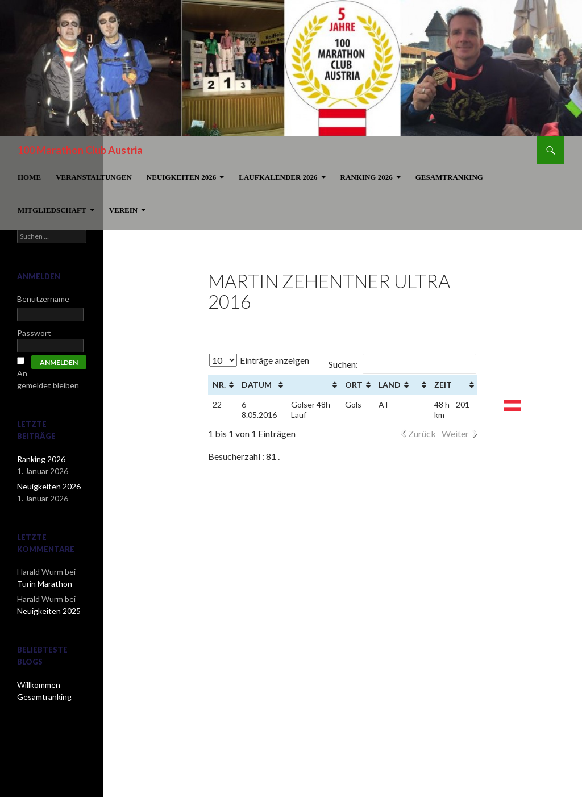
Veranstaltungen (94, 177)
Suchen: (402, 364)
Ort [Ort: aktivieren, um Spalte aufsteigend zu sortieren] (354, 384)
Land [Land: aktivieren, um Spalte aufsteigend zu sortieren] (390, 384)
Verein (123, 210)
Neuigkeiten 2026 (181, 177)
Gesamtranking (449, 177)
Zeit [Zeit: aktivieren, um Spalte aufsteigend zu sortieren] (443, 384)
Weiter (455, 433)
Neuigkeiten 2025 (49, 611)
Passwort (34, 333)
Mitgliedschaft (52, 210)
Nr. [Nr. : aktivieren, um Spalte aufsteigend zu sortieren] (219, 384)
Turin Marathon (44, 583)
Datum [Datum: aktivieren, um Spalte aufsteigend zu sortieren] (257, 384)
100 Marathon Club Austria (80, 150)
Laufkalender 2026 (278, 177)
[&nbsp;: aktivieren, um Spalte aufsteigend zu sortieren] (313, 385)
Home (29, 177)
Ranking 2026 (366, 177)
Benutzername (43, 299)
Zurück (422, 433)
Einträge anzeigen (259, 360)
